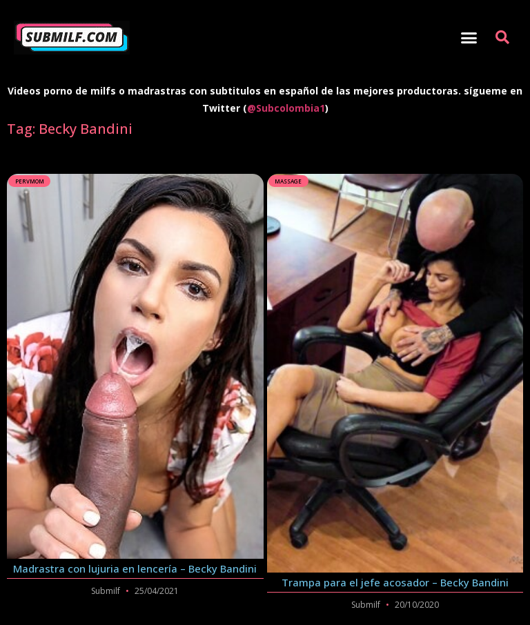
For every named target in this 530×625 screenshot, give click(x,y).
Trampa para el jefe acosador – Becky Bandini (395, 582)
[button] (468, 38)
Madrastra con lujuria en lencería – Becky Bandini (135, 568)
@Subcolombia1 (286, 108)
